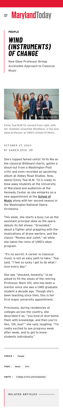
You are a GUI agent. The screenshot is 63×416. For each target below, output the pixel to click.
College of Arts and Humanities (31, 377)
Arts (27, 366)
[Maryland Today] (31, 15)
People (21, 356)
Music (17, 366)
